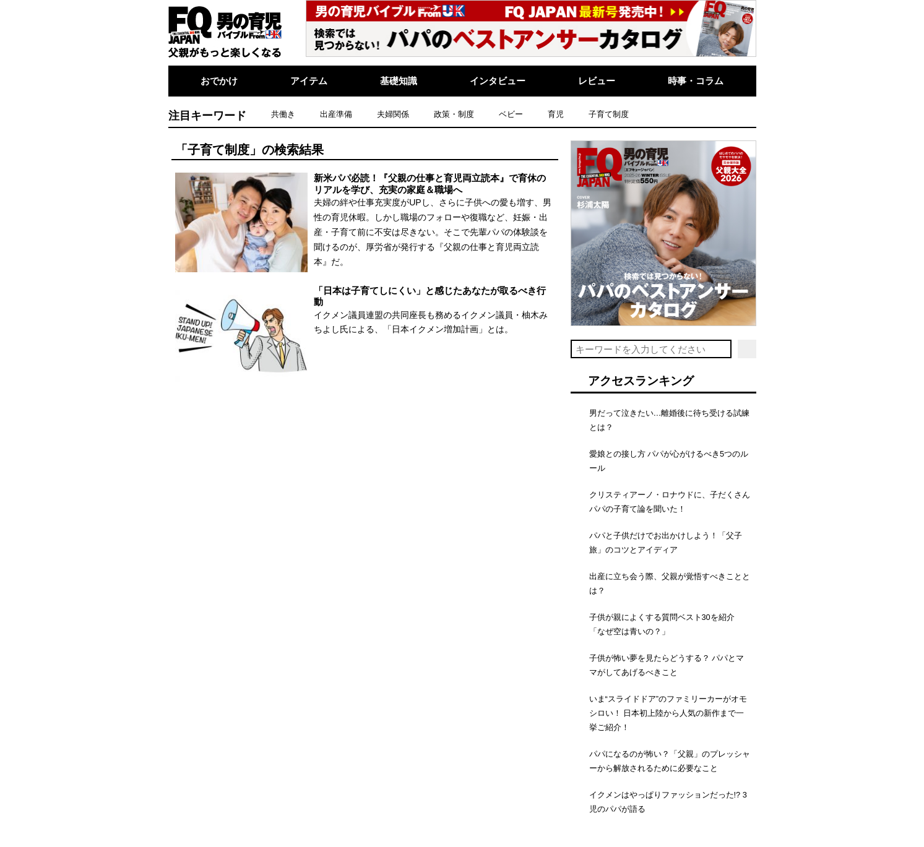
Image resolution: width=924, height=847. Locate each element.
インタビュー (497, 80)
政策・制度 (454, 114)
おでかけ (219, 80)
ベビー (511, 114)
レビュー (596, 80)
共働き (283, 114)
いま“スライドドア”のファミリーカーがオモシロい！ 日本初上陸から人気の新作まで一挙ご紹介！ (668, 713)
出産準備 (336, 114)
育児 (556, 114)
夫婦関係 (393, 114)
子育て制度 (609, 114)
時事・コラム (695, 80)
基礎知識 (398, 80)
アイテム (308, 80)
